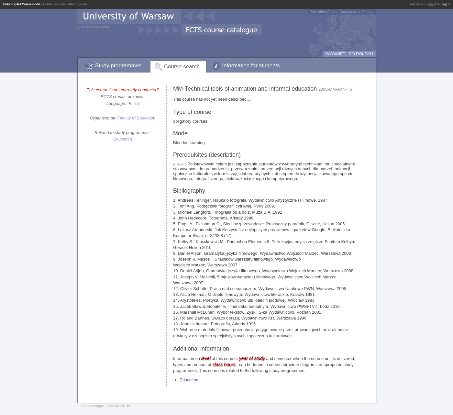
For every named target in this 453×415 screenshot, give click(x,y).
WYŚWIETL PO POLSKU (349, 53)
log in (446, 4)
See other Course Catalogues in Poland (342, 12)
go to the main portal (93, 27)
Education (122, 139)
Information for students (251, 65)
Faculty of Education (136, 118)
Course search (182, 66)
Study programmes (118, 65)
